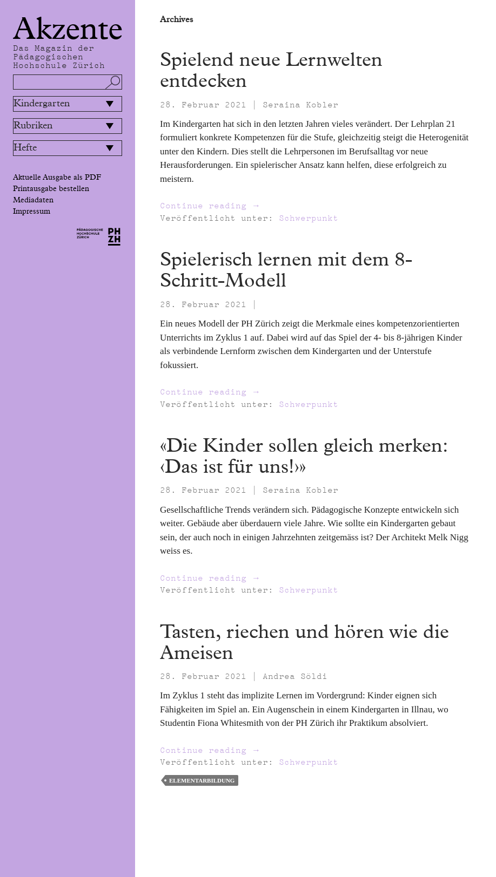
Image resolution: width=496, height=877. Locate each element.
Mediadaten (33, 200)
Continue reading (210, 205)
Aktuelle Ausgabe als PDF (57, 177)
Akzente (68, 29)
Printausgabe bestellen (51, 189)
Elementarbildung (201, 780)
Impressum (31, 211)
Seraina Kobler (300, 104)
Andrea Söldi (295, 676)
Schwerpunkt (308, 218)
